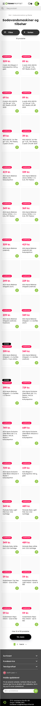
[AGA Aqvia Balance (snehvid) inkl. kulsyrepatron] (30, 233)
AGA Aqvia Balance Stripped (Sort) (10, 286)
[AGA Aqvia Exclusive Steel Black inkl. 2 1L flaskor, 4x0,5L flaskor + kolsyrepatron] (30, 376)
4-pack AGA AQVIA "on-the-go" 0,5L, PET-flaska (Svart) (29, 67)
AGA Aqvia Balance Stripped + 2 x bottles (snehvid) (30, 357)
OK (36, 691)
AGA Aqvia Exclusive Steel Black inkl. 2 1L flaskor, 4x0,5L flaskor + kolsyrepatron (29, 395)
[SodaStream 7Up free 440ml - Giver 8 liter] (10, 565)
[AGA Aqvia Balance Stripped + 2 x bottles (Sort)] (30, 303)
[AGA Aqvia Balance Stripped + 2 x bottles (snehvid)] (30, 340)
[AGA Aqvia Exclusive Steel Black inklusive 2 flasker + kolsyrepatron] (30, 416)
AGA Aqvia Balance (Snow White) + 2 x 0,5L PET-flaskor (29, 178)
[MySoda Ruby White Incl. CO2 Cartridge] (30, 531)
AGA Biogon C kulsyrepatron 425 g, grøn (29, 474)
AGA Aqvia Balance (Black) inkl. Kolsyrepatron (10, 178)
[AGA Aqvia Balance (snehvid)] (10, 233)
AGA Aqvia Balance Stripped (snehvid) (29, 286)
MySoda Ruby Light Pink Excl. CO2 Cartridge (10, 512)
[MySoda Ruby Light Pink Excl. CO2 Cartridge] (10, 494)
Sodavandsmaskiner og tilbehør (22, 15)
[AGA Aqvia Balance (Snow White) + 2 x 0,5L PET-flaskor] (30, 160)
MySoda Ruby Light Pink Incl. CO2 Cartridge (29, 512)
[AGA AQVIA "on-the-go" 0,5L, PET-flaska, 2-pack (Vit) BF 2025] (30, 124)
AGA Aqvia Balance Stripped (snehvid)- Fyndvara (10, 321)
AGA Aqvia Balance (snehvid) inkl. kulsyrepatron (29, 250)
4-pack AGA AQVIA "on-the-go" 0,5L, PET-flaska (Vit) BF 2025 (10, 104)
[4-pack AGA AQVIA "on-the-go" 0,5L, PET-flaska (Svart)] (30, 50)
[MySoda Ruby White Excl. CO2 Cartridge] (10, 531)
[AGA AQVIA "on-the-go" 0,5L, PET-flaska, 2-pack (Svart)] (10, 124)
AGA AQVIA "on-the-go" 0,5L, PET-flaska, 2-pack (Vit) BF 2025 (30, 142)
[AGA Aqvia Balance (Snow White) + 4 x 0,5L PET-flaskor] (10, 197)
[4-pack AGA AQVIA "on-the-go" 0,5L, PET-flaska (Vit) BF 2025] (10, 86)
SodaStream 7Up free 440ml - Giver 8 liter (11, 582)
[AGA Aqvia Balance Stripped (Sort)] (10, 269)
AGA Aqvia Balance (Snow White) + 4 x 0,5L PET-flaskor (10, 214)
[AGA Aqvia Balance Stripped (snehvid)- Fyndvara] (10, 303)
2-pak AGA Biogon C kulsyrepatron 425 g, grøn (10, 67)
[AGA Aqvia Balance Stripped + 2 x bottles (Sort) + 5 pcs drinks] (10, 340)
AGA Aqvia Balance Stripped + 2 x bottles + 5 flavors (10, 393)
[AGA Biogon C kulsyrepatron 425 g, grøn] (30, 456)
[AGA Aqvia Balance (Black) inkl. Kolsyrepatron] (10, 160)
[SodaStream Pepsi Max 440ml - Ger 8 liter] (30, 601)
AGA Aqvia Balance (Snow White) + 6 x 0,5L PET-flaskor (29, 214)
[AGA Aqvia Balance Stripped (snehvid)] (30, 269)
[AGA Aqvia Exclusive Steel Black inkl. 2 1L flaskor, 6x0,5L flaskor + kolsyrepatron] (10, 416)
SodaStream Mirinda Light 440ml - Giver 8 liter (30, 582)
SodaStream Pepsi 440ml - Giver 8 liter (10, 618)
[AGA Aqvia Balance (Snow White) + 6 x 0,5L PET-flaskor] (30, 197)
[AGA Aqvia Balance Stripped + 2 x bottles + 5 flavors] (10, 376)
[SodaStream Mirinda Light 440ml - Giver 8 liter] (30, 565)
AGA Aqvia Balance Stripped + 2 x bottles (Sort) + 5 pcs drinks (10, 357)
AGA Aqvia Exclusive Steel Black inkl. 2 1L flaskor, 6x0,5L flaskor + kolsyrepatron (10, 435)
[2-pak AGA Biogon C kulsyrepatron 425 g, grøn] (10, 50)
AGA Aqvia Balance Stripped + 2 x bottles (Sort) (30, 321)
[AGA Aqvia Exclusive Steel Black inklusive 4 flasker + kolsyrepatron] (10, 456)
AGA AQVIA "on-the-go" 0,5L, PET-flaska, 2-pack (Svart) (10, 142)
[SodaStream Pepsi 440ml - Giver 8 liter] (10, 601)
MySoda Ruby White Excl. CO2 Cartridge (10, 547)
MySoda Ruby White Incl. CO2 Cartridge (29, 547)
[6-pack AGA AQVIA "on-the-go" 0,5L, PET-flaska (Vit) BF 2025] (30, 86)
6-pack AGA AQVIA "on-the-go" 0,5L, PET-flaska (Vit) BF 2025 (29, 104)
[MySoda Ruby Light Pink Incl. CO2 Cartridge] (30, 494)
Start (10, 15)
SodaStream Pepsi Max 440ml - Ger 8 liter (29, 619)
